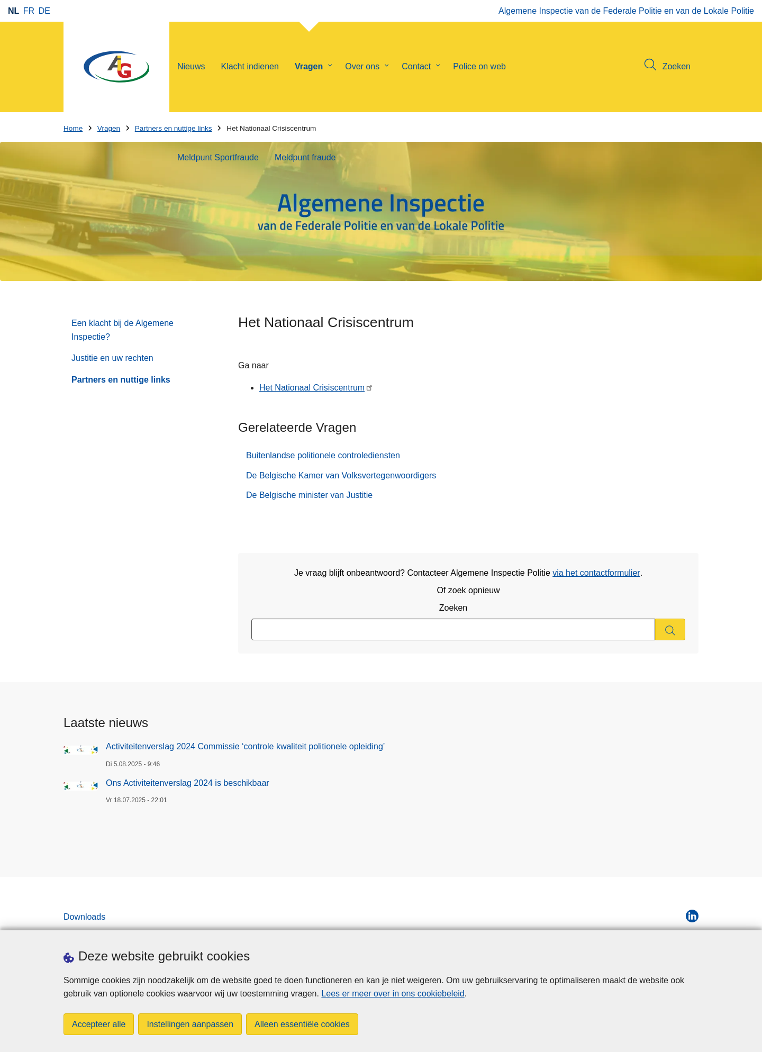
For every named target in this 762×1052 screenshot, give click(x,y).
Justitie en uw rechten (112, 357)
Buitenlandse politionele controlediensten (323, 455)
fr (28, 10)
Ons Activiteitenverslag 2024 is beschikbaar (187, 782)
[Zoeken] (670, 629)
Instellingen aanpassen (190, 1024)
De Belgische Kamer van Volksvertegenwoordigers (341, 475)
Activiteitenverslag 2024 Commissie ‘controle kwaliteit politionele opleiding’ (245, 746)
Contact (416, 66)
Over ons (362, 66)
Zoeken (453, 607)
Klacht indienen (249, 66)
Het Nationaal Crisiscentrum (312, 387)
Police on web (479, 66)
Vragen (309, 66)
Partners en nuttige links (120, 379)
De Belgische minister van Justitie (309, 495)
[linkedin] (692, 916)
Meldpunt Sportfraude (218, 157)
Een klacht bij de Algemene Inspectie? (122, 330)
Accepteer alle (98, 1024)
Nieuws (191, 66)
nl (13, 10)
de (44, 10)
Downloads (84, 916)
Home (73, 128)
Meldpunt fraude (305, 157)
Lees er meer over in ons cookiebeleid (392, 993)
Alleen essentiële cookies (302, 1024)
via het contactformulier (596, 572)
